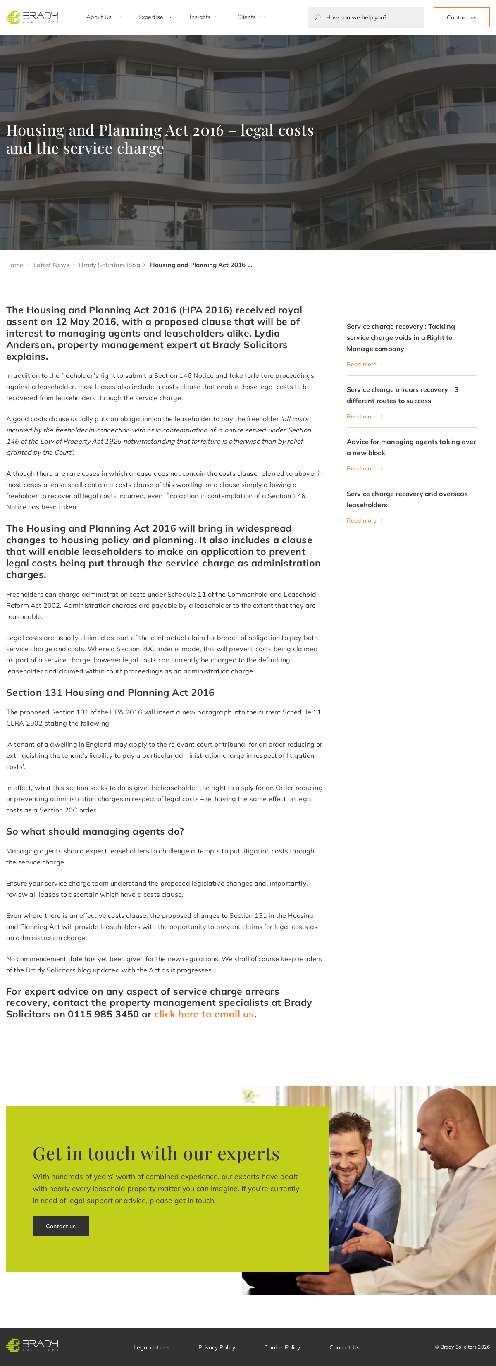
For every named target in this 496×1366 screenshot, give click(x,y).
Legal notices (151, 1347)
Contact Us (344, 1347)
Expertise (150, 17)
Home (15, 265)
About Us (99, 17)
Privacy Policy (216, 1347)
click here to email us (204, 1014)
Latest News (51, 265)
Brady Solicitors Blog (109, 265)
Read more (362, 364)
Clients (246, 17)
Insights (200, 17)
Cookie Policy (282, 1347)
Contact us (462, 17)
